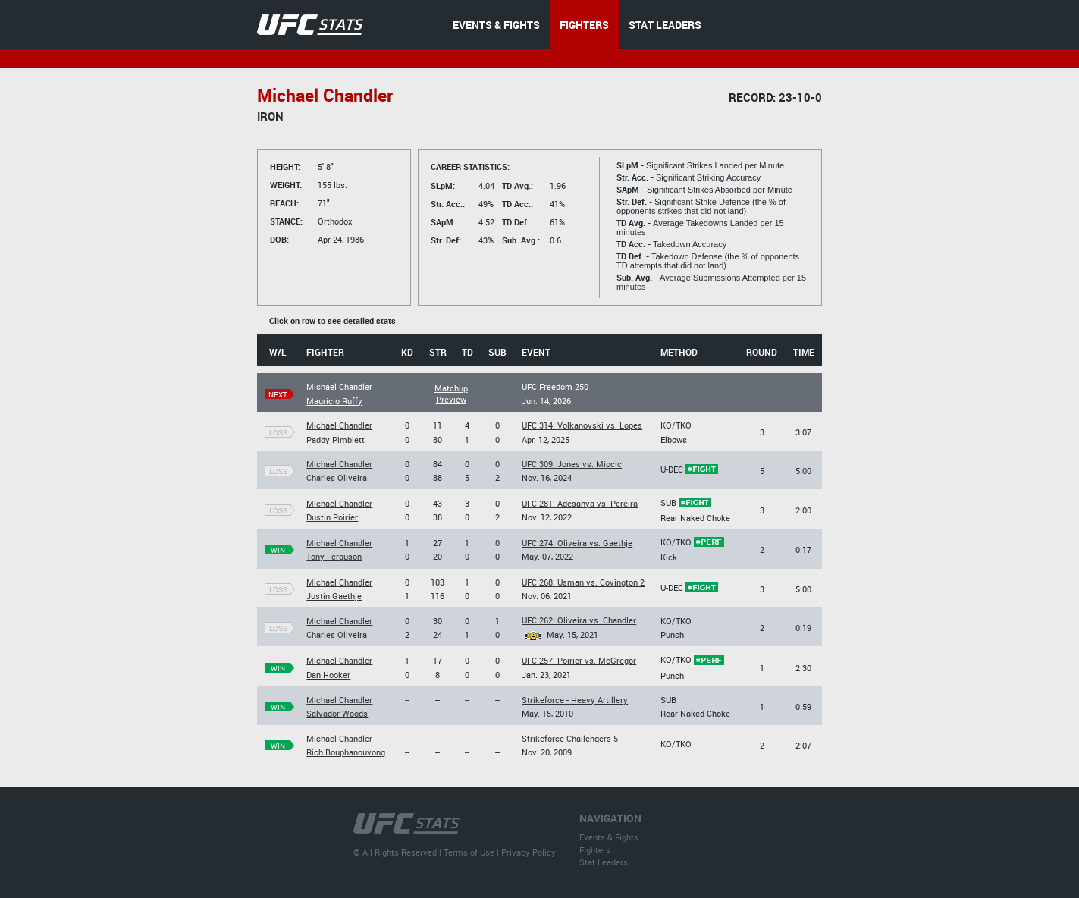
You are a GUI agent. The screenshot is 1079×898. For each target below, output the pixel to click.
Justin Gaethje (334, 595)
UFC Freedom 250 (555, 386)
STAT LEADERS (665, 24)
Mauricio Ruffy (334, 401)
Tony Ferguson (334, 556)
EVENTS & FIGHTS (496, 24)
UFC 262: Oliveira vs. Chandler (579, 620)
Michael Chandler (339, 386)
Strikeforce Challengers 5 (570, 738)
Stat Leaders (603, 862)
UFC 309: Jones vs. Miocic (572, 463)
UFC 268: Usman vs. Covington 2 (583, 582)
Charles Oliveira (336, 477)
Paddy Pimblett (335, 439)
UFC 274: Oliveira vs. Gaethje (577, 542)
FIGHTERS (584, 24)
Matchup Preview (451, 393)
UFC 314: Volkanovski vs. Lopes (582, 425)
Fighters (594, 850)
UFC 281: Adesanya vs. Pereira (580, 503)
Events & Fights (608, 837)
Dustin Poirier (332, 517)
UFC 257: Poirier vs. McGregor (579, 660)
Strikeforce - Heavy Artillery (575, 699)
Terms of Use (469, 852)
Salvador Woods (337, 713)
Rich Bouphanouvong (345, 752)
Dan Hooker (328, 674)
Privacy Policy (528, 852)
